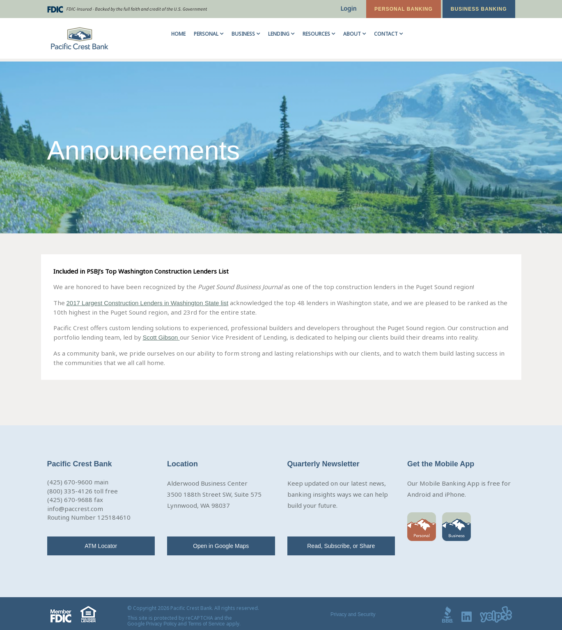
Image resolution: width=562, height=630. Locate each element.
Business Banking (479, 9)
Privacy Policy (161, 624)
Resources (316, 33)
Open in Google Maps (221, 546)
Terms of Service (206, 624)
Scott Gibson (161, 337)
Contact (386, 33)
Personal (206, 33)
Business (243, 33)
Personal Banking (403, 9)
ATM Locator (101, 546)
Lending (278, 33)
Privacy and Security (352, 614)
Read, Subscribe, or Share (341, 546)
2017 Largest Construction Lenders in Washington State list (148, 302)
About (352, 33)
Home (178, 33)
